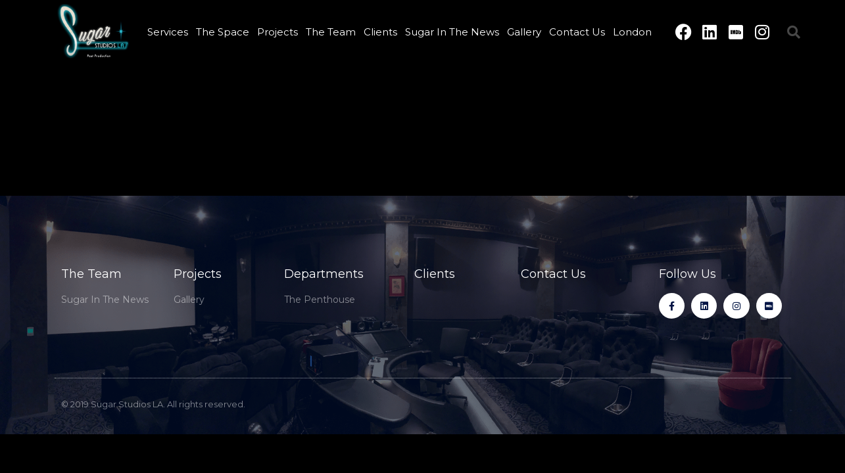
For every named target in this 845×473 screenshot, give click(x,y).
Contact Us (577, 32)
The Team (331, 32)
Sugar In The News (452, 32)
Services (167, 32)
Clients (380, 32)
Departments (324, 274)
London (632, 32)
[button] (794, 32)
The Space (222, 32)
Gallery (524, 32)
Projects (277, 32)
